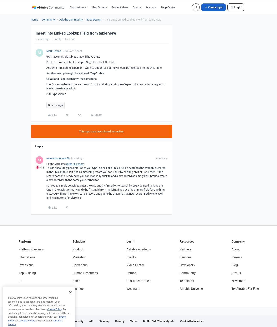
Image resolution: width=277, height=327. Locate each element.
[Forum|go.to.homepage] (48, 7)
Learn (130, 241)
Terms (133, 321)
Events (137, 7)
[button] (213, 7)
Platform (24, 241)
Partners (185, 249)
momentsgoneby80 (58, 158)
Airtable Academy (139, 249)
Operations (80, 265)
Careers (237, 257)
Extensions (25, 265)
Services (185, 257)
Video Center (135, 265)
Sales (76, 281)
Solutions (79, 241)
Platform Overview (31, 249)
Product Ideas (119, 7)
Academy (151, 7)
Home (34, 19)
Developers (187, 265)
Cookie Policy (54, 315)
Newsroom (239, 281)
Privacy (119, 321)
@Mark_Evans (74, 164)
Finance (78, 289)
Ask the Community (71, 19)
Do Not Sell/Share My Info (158, 321)
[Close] (70, 299)
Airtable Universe (191, 289)
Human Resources (85, 273)
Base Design (93, 19)
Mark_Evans (53, 51)
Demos (131, 273)
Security (78, 321)
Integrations (26, 257)
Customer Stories (138, 281)
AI (19, 281)
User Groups (99, 7)
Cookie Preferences (192, 321)
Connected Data (29, 289)
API (91, 321)
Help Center (168, 7)
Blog (235, 265)
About (236, 249)
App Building (27, 273)
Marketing (79, 257)
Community (49, 19)
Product (78, 249)
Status (236, 273)
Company (238, 241)
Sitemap (104, 321)
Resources (187, 241)
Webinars (133, 289)
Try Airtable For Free (245, 289)
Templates (187, 281)
